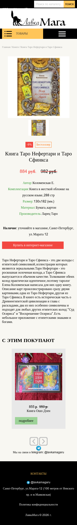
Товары (16, 33)
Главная (6, 47)
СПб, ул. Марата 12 (15, 9)
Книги (15, 47)
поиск (69, 4)
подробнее (26, 421)
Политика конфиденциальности (38, 504)
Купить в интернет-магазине (33, 245)
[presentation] (34, 441)
